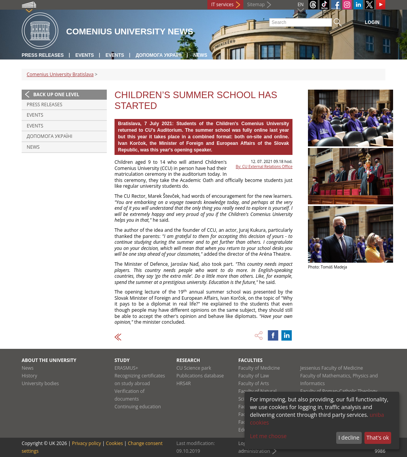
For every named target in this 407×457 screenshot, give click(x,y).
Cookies (114, 443)
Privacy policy (86, 443)
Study (122, 360)
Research (188, 360)
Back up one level (56, 94)
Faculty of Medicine (259, 368)
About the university (49, 360)
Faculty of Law (253, 375)
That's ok (377, 437)
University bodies (40, 383)
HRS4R (183, 383)
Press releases (43, 55)
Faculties (250, 360)
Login (372, 22)
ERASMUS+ (126, 368)
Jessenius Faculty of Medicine (331, 368)
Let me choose (268, 436)
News (200, 55)
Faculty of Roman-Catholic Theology (338, 391)
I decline (349, 437)
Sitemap (256, 4)
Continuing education (138, 406)
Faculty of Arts (253, 383)
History (29, 375)
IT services (222, 4)
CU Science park (193, 368)
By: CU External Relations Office (264, 166)
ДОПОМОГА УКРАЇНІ (159, 55)
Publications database (200, 375)
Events (84, 55)
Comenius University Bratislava (60, 74)
